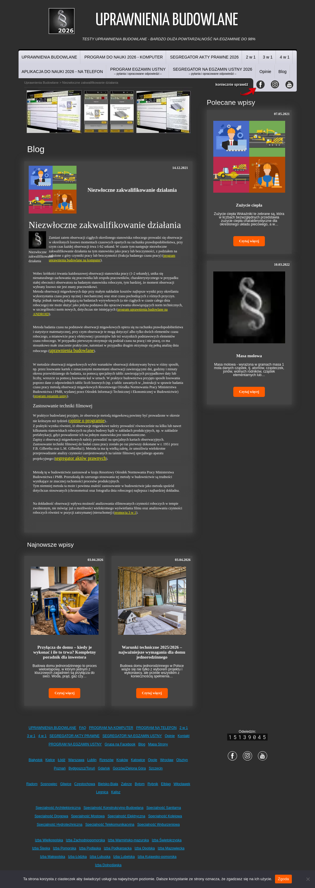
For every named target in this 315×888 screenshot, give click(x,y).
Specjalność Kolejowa (165, 816)
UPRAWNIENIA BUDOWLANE (49, 57)
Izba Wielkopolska (49, 840)
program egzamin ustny (50, 396)
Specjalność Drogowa (51, 816)
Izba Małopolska (52, 857)
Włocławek (182, 784)
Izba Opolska (144, 848)
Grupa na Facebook (120, 744)
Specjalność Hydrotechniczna (59, 825)
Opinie (265, 71)
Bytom (140, 784)
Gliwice (65, 784)
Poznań (60, 768)
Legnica (102, 792)
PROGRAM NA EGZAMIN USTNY (75, 744)
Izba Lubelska (124, 857)
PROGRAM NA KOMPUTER (111, 728)
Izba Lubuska (100, 857)
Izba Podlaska (90, 848)
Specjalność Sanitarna (163, 808)
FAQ (82, 728)
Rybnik (153, 784)
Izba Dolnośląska (108, 865)
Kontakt (184, 736)
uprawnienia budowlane (71, 350)
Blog (282, 71)
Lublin (91, 760)
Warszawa (76, 760)
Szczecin (156, 768)
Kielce (50, 760)
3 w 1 (267, 57)
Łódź (61, 760)
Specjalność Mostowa (88, 816)
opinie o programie (87, 420)
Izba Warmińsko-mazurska (128, 840)
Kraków (122, 760)
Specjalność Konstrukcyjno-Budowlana (113, 808)
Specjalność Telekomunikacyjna (109, 825)
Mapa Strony (158, 744)
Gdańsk (104, 768)
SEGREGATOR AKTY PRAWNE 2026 (204, 57)
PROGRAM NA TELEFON (156, 728)
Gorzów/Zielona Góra (129, 768)
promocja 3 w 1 (125, 512)
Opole (152, 760)
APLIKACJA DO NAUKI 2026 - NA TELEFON (62, 71)
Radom (32, 784)
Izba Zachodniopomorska (85, 840)
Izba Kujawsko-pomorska (157, 857)
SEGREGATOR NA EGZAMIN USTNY (132, 736)
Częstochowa (84, 784)
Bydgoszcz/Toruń (81, 768)
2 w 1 (251, 57)
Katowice (138, 760)
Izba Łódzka (77, 857)
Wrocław (166, 760)
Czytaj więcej (64, 693)
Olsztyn (182, 760)
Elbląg (166, 784)
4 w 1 (284, 57)
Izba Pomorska (64, 848)
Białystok (36, 760)
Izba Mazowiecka (171, 848)
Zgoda (283, 879)
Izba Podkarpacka (118, 848)
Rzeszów (106, 760)
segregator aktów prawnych (80, 458)
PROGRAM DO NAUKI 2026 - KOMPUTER (123, 57)
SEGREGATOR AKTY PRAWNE (75, 736)
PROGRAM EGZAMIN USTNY (138, 71)
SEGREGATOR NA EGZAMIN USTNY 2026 (212, 71)
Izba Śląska (41, 848)
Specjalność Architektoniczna (58, 808)
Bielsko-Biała (108, 784)
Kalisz (116, 792)
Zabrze (126, 784)
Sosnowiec (48, 784)
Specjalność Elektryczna (126, 816)
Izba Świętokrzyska (167, 840)
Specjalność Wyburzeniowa (158, 825)
